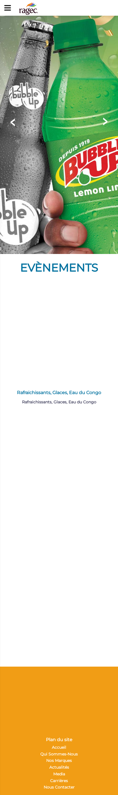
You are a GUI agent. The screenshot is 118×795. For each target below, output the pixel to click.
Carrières (59, 780)
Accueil (59, 747)
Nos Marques (59, 760)
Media (59, 773)
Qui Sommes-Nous (59, 754)
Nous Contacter (59, 787)
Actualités (59, 767)
